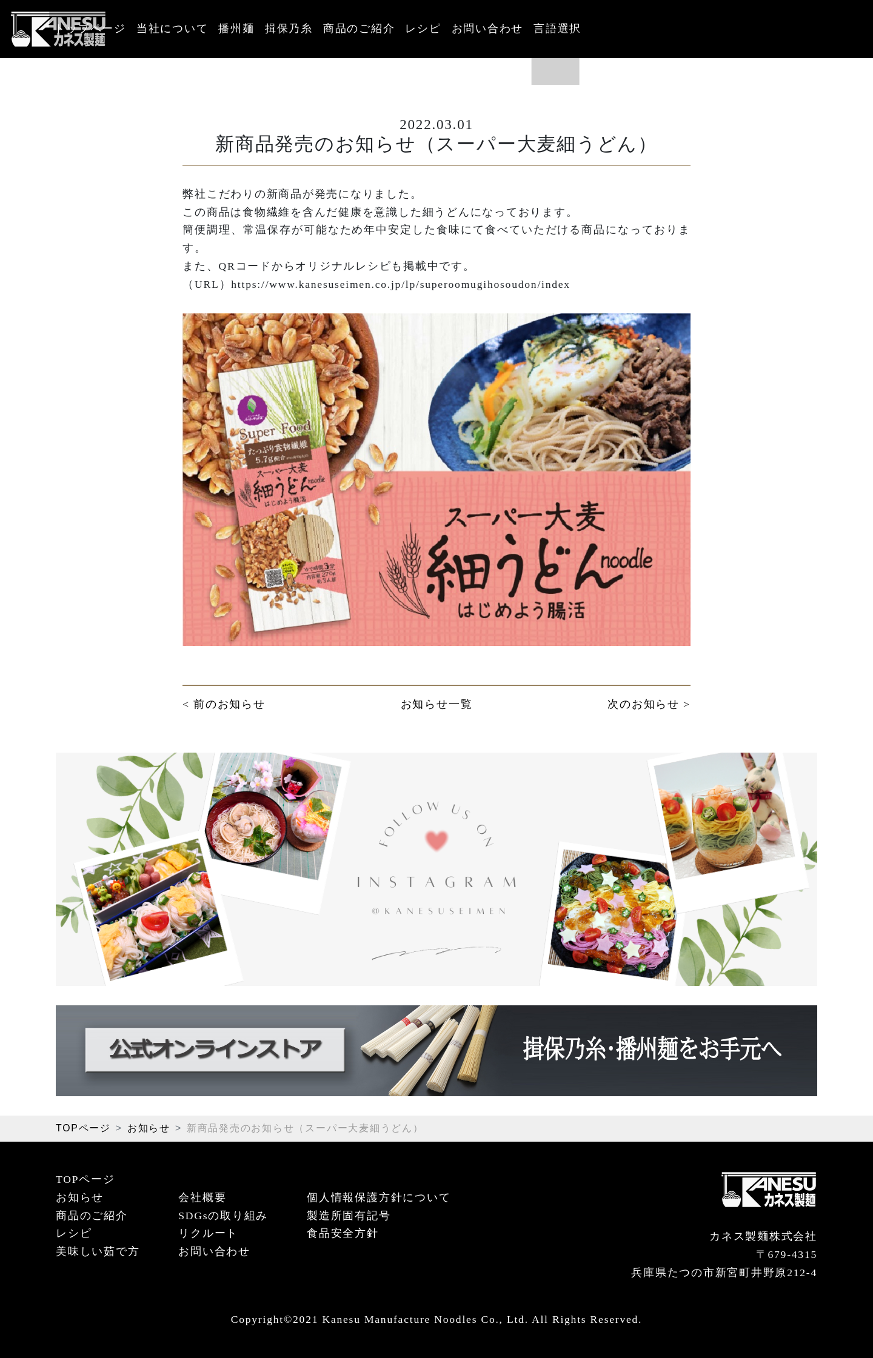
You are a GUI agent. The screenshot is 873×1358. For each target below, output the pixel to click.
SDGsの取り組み (223, 1216)
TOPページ (83, 1128)
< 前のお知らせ (223, 704)
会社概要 (202, 1197)
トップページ (177, 28)
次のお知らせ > (648, 704)
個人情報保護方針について (378, 1197)
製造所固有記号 (348, 1216)
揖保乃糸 (403, 28)
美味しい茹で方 (97, 1251)
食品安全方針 (343, 1233)
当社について (268, 28)
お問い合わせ (629, 28)
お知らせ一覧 (437, 704)
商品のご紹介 (482, 28)
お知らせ (148, 1128)
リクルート (208, 1233)
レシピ (556, 28)
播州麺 (342, 28)
